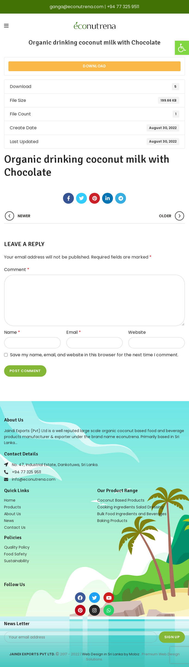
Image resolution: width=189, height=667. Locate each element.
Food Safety (15, 554)
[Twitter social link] (81, 198)
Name (12, 332)
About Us (12, 514)
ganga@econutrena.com (76, 7)
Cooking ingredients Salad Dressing (130, 507)
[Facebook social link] (68, 198)
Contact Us (15, 527)
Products (12, 507)
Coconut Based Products (120, 500)
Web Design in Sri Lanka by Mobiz (111, 654)
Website (137, 332)
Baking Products (112, 520)
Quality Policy (17, 547)
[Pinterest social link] (94, 198)
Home (9, 500)
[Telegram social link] (120, 198)
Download (94, 66)
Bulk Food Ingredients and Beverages (131, 514)
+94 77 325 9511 (123, 7)
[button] (182, 48)
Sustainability (16, 561)
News (9, 520)
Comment (16, 269)
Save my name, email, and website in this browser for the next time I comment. (94, 355)
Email (73, 332)
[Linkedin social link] (107, 198)
